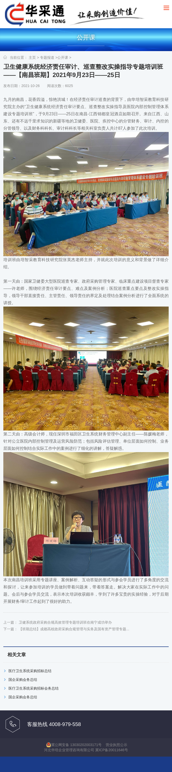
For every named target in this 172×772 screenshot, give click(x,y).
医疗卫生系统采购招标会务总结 (33, 688)
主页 (32, 57)
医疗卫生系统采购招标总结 (29, 671)
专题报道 (47, 57)
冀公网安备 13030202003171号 (74, 744)
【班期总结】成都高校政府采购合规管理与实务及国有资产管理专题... (74, 629)
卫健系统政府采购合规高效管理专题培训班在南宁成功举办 (65, 622)
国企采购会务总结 (22, 680)
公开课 (62, 57)
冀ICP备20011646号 (111, 750)
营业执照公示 (116, 745)
